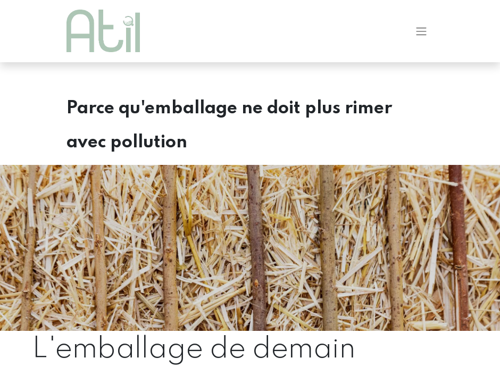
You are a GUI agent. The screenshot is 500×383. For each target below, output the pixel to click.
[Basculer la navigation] (421, 32)
